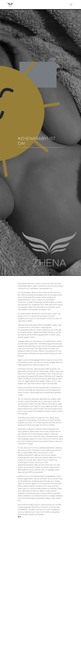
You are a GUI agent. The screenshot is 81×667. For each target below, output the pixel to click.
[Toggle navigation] (71, 5)
